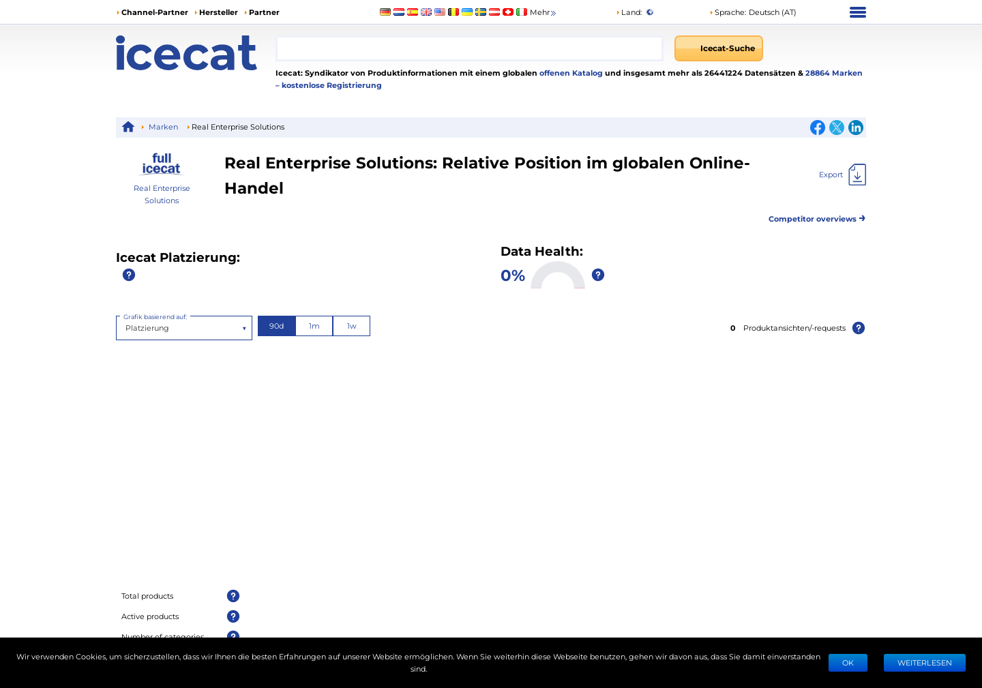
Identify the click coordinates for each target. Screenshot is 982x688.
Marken (163, 126)
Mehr (544, 12)
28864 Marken (834, 72)
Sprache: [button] (727, 12)
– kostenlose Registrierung (329, 85)
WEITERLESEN (924, 662)
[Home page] (196, 52)
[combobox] (470, 48)
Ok (848, 662)
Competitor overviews (817, 216)
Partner (264, 12)
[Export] (842, 174)
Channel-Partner (154, 12)
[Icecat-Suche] (718, 48)
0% (513, 274)
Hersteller (218, 12)
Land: (629, 12)
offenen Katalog (570, 72)
